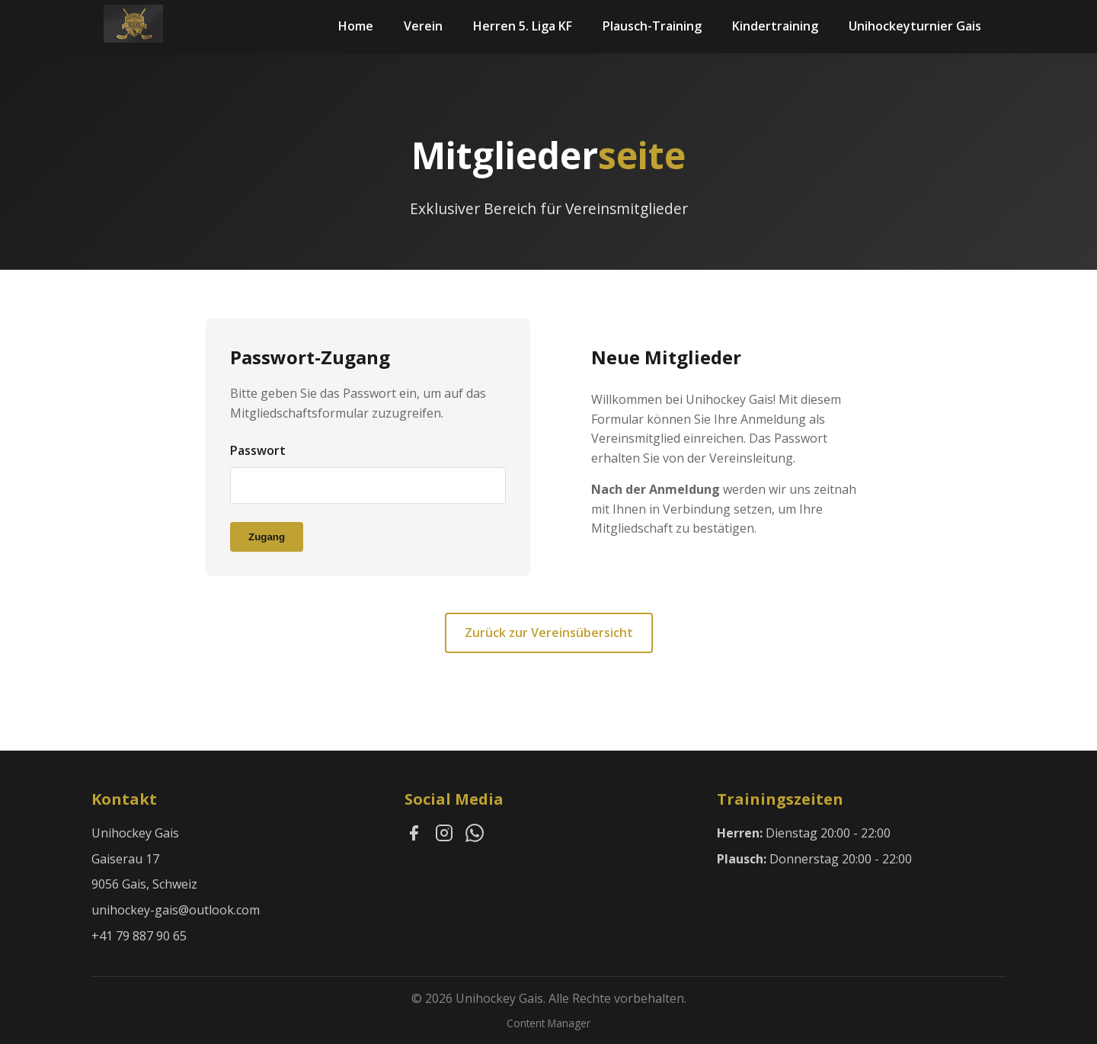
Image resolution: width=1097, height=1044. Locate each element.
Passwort (258, 450)
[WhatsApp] (474, 836)
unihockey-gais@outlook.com (175, 909)
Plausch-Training (652, 26)
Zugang (266, 537)
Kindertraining (775, 26)
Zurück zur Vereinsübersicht (549, 632)
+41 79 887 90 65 (139, 935)
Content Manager (548, 1023)
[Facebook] (414, 836)
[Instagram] (444, 836)
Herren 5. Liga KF (522, 26)
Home (355, 26)
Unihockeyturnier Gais (915, 26)
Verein (423, 26)
